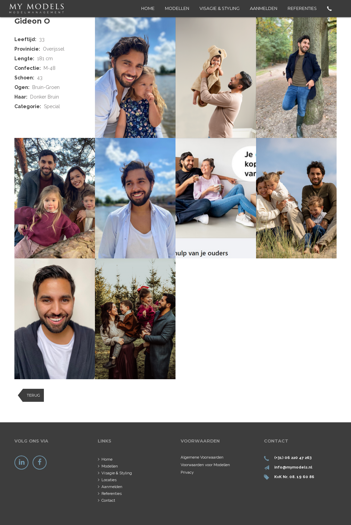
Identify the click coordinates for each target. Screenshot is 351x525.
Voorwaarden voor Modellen (205, 464)
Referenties (302, 8)
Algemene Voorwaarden (202, 457)
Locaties (109, 479)
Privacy (187, 472)
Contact (108, 500)
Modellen (177, 8)
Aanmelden (263, 8)
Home (148, 8)
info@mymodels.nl (293, 467)
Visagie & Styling (219, 8)
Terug (33, 395)
